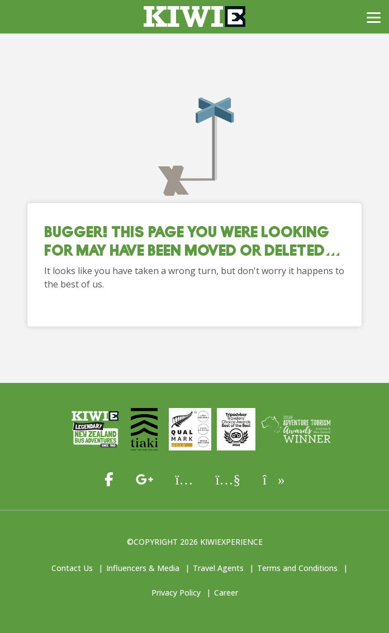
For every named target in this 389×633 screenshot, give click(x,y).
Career (226, 592)
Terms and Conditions (297, 568)
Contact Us (72, 568)
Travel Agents (218, 568)
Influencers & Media (142, 568)
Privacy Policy (176, 592)
